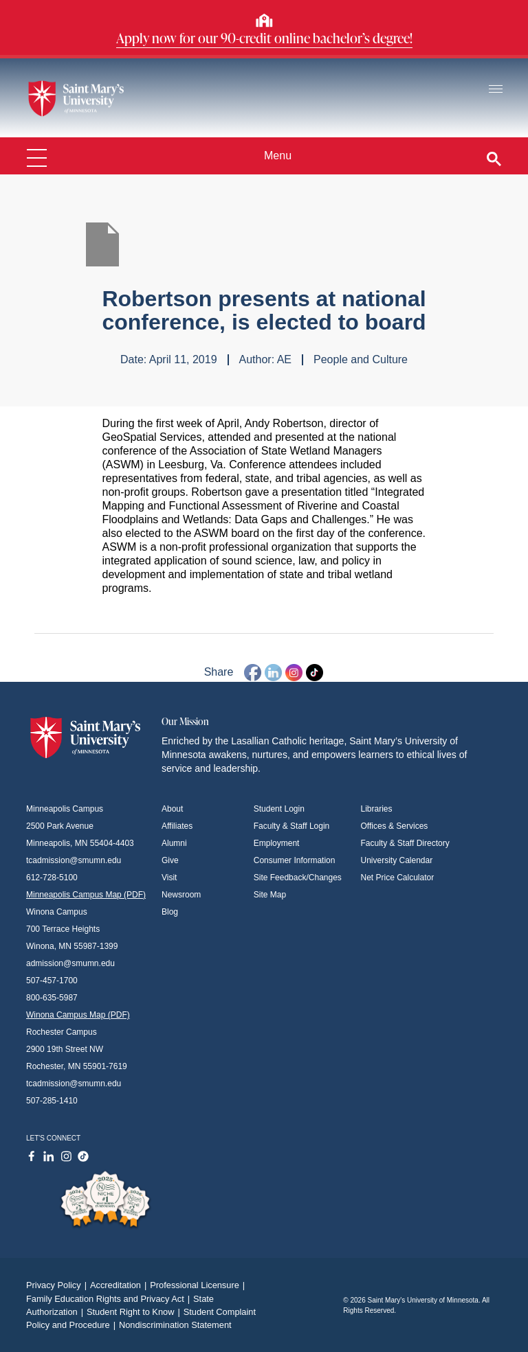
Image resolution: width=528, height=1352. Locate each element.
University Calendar (397, 860)
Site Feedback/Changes (298, 877)
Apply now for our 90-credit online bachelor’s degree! (264, 37)
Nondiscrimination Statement (175, 1325)
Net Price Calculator (397, 877)
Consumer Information (295, 860)
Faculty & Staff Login (292, 826)
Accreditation (120, 1285)
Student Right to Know (135, 1312)
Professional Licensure (199, 1285)
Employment (277, 843)
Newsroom (181, 895)
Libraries (377, 809)
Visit (169, 877)
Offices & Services (394, 826)
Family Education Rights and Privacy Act (109, 1299)
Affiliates (177, 826)
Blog (170, 912)
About (172, 809)
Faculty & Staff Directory (405, 843)
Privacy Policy (58, 1285)
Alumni (174, 843)
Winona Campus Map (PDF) (78, 1015)
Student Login (279, 809)
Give (170, 860)
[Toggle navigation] (495, 89)
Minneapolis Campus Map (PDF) (86, 895)
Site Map (270, 895)
